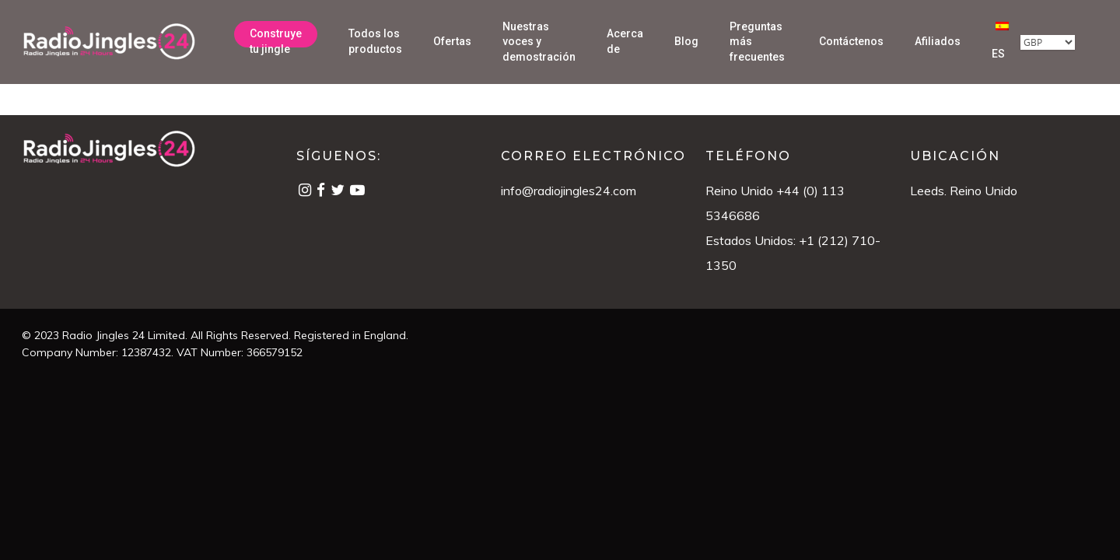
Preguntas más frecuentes (757, 41)
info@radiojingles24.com (568, 190)
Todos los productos (375, 41)
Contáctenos (851, 41)
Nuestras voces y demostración (539, 41)
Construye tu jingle (276, 41)
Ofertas (452, 41)
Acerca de (625, 41)
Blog (686, 41)
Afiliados (938, 41)
